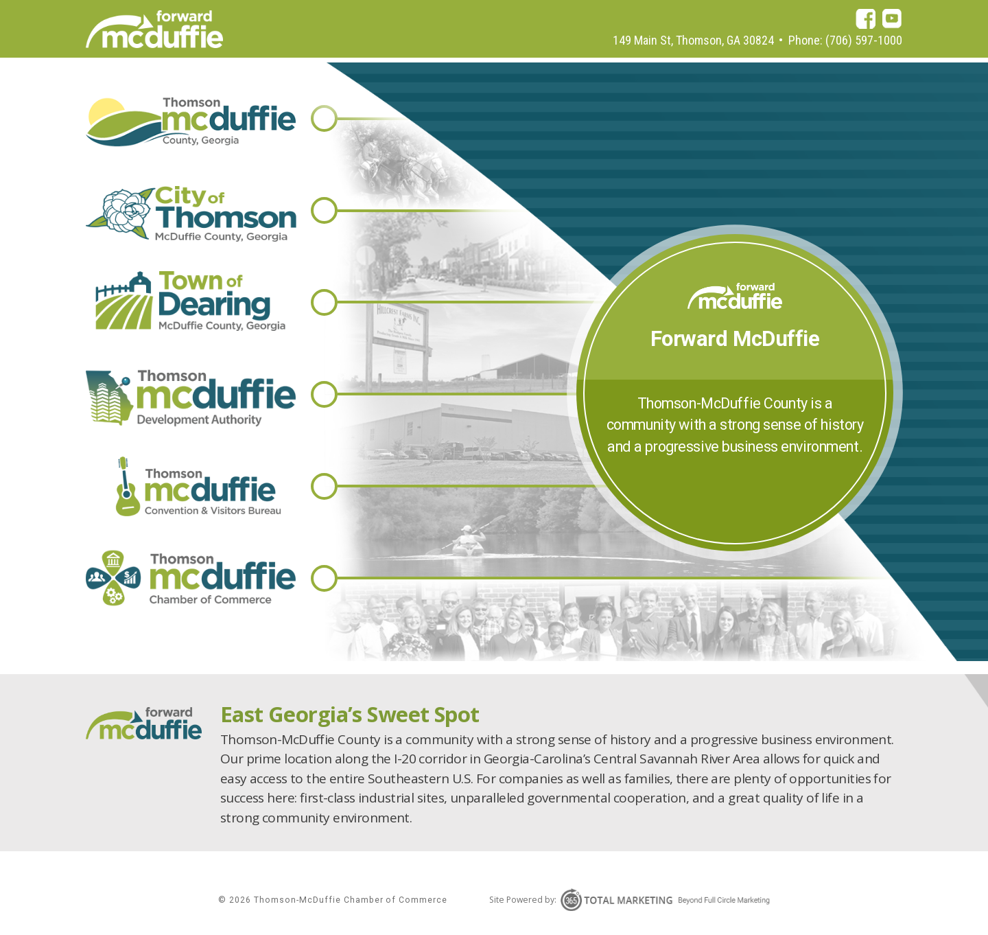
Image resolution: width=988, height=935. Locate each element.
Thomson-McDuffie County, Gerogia (191, 122)
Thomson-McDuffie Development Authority (191, 398)
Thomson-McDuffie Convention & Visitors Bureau (191, 486)
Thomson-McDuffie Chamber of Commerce (191, 578)
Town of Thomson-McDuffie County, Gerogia (191, 301)
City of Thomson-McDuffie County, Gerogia (191, 214)
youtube (892, 19)
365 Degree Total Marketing (665, 899)
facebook (865, 19)
